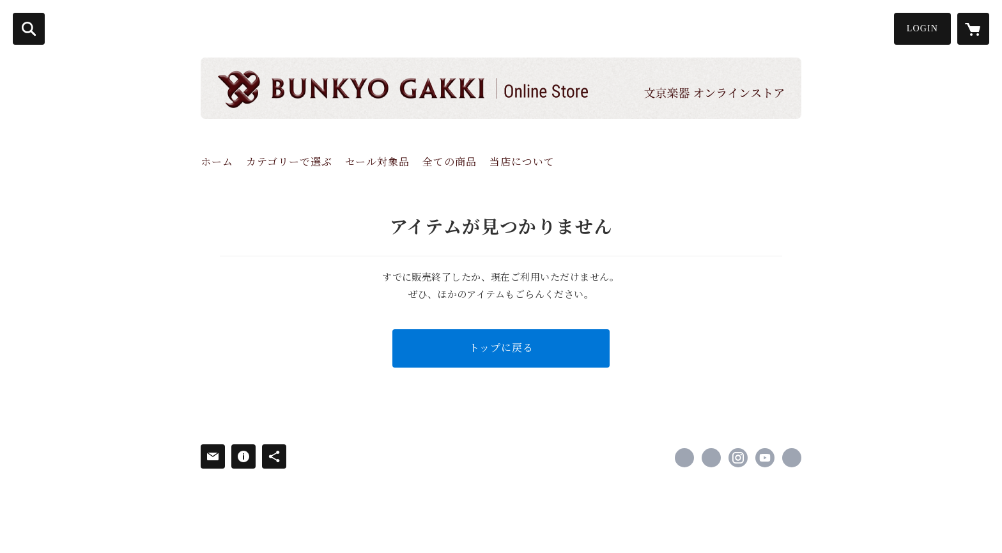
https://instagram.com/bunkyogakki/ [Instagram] (738, 457)
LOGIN (922, 28)
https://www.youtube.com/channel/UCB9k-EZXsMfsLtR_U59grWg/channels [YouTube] (765, 457)
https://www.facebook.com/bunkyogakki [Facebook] (684, 457)
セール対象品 (377, 162)
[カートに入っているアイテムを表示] (973, 29)
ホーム (217, 162)
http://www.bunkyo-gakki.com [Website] (791, 457)
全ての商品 (449, 162)
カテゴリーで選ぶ (289, 162)
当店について (522, 162)
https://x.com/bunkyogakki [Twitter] (711, 457)
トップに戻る (501, 348)
